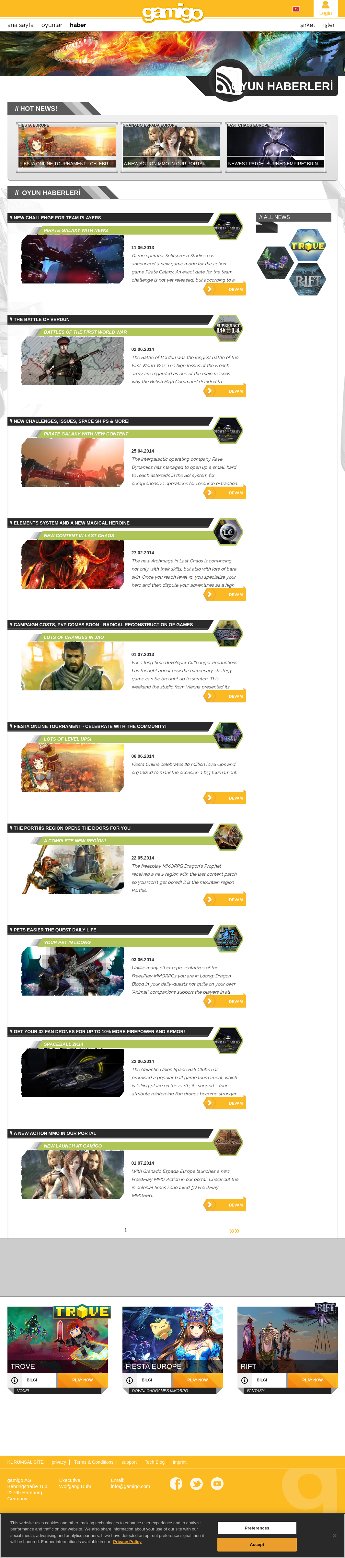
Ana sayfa (20, 24)
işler (329, 24)
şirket (307, 24)
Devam (236, 289)
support (129, 1462)
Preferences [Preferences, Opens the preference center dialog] (257, 1531)
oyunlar (51, 24)
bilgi (32, 1380)
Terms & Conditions (93, 1462)
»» (234, 1230)
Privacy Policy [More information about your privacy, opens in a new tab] (127, 1545)
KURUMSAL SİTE (25, 1462)
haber (78, 24)
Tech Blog (155, 1462)
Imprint (180, 1462)
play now (82, 1380)
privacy (59, 1462)
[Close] (335, 1539)
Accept (257, 1548)
